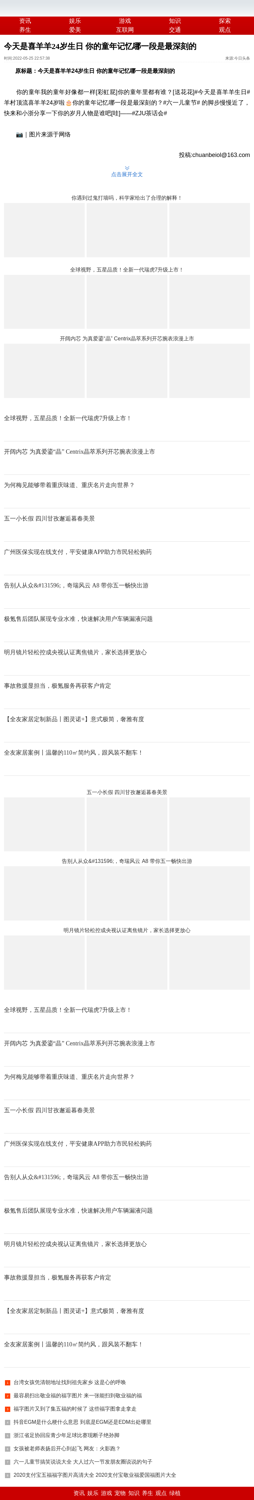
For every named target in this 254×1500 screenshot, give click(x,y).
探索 (225, 21)
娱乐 (75, 21)
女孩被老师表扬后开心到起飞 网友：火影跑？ (67, 1448)
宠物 (120, 1493)
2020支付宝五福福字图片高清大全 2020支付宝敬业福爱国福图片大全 (95, 1475)
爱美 (75, 29)
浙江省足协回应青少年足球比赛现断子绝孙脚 (66, 1435)
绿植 (175, 1493)
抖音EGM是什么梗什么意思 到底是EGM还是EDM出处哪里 (82, 1422)
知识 (175, 21)
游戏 (125, 21)
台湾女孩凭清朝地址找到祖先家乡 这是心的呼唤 (70, 1382)
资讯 (25, 21)
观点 (161, 1493)
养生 (25, 29)
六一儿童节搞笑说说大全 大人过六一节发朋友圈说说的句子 (83, 1462)
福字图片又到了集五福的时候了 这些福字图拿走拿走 (75, 1409)
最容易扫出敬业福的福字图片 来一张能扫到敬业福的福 (78, 1395)
